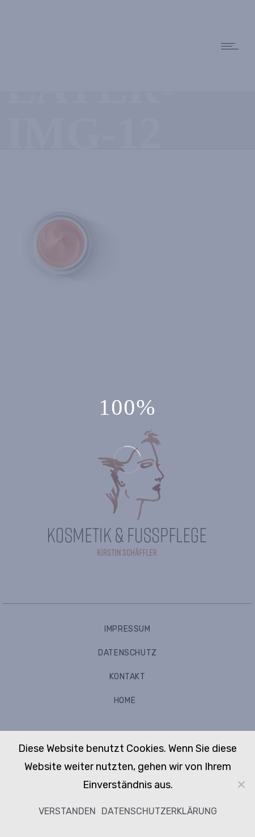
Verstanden (67, 811)
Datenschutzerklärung (159, 811)
